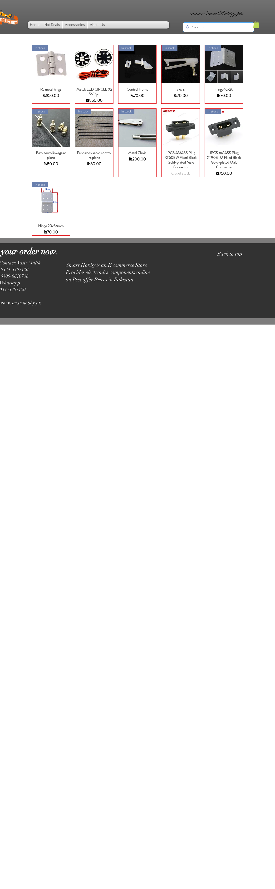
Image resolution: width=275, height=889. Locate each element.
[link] (256, 24)
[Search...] (218, 27)
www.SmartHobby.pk (216, 13)
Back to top (229, 254)
